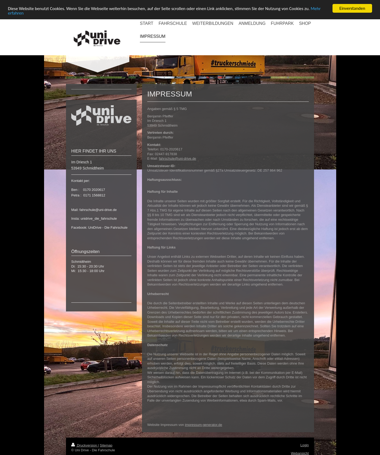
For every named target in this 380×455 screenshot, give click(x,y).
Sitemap (106, 445)
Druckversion (84, 445)
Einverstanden (352, 8)
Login (304, 445)
